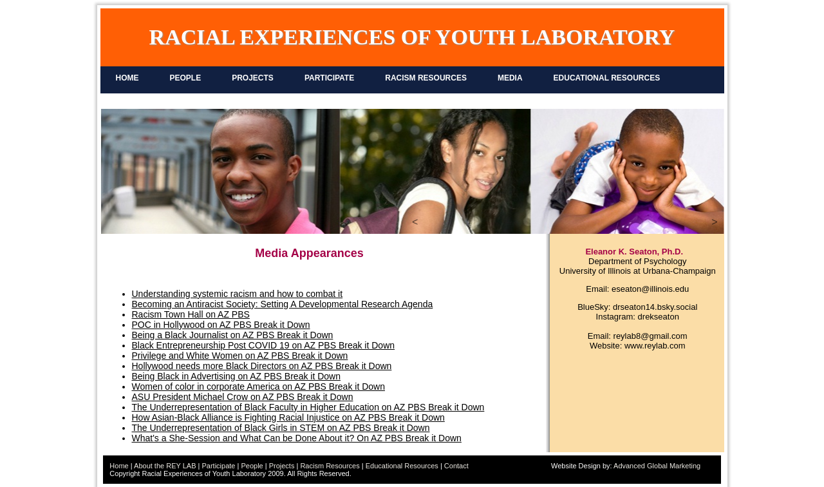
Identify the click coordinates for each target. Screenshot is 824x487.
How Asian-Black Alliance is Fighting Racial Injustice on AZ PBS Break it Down (288, 417)
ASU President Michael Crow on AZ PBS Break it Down (242, 397)
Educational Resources (402, 466)
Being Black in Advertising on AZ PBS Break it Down (236, 376)
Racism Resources (329, 466)
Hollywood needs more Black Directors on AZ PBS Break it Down (262, 366)
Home (118, 466)
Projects (282, 466)
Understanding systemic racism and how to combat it (237, 294)
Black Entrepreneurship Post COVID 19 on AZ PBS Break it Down (263, 345)
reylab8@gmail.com (650, 336)
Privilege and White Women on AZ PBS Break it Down (240, 355)
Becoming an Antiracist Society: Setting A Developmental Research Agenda (282, 304)
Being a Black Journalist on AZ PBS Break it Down (232, 335)
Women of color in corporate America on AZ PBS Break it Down (258, 386)
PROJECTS (253, 77)
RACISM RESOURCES (426, 77)
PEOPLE (185, 77)
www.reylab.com (655, 345)
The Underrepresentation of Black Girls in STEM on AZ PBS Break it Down (281, 428)
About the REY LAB (165, 466)
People (252, 466)
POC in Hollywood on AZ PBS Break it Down (221, 325)
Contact (456, 466)
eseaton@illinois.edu (650, 289)
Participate (218, 466)
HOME (127, 77)
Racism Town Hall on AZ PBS (191, 314)
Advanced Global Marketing (656, 466)
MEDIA (510, 77)
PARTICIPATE (329, 77)
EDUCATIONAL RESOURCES (607, 77)
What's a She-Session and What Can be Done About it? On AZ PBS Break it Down (297, 438)
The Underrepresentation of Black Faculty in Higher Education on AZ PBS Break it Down (308, 407)
